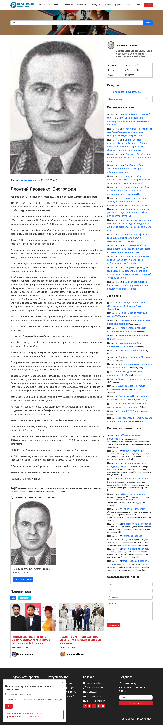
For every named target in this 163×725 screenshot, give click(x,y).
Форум (118, 5)
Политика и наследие (133, 509)
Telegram (24, 598)
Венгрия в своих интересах (136, 523)
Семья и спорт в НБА (133, 451)
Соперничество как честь (135, 548)
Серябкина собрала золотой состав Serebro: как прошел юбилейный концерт (126, 168)
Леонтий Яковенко (126, 45)
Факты (108, 5)
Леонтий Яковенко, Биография (126, 92)
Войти (148, 5)
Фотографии (82, 5)
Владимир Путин (75, 653)
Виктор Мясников (30, 180)
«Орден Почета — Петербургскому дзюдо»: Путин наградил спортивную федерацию (80, 640)
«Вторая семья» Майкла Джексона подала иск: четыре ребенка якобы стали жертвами (128, 212)
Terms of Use (127, 718)
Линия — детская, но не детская (134, 379)
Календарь (54, 5)
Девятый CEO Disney (129, 411)
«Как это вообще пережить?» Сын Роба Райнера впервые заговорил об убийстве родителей (128, 179)
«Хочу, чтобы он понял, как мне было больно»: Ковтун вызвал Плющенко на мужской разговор (129, 132)
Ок (9, 706)
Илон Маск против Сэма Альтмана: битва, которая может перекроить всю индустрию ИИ (128, 190)
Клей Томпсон (25, 653)
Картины (128, 5)
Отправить (114, 625)
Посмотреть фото (23, 579)
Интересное (68, 5)
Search (148, 23)
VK (13, 598)
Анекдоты (96, 5)
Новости (41, 5)
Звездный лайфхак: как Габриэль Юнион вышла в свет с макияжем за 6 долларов (128, 238)
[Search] (76, 22)
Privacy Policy (144, 718)
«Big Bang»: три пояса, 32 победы (135, 357)
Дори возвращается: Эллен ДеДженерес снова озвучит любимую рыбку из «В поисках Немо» (127, 201)
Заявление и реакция (133, 494)
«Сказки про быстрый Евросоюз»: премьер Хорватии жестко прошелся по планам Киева (127, 285)
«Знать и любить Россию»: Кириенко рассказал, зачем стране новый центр (129, 157)
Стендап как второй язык (131, 350)
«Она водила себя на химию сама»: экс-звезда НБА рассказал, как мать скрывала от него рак (129, 249)
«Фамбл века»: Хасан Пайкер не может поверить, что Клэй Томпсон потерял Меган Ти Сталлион (31, 640)
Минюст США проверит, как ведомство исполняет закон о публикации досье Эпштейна (128, 260)
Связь (138, 5)
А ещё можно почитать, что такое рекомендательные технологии (24, 715)
